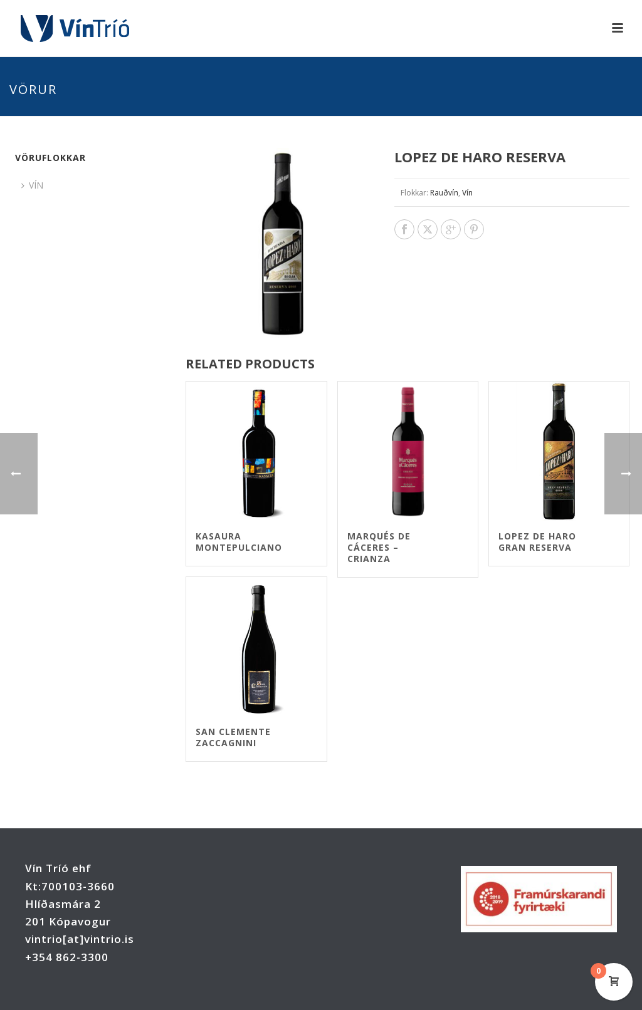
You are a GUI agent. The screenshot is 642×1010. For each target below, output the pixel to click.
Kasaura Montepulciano (239, 541)
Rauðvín (444, 192)
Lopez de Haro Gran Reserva (537, 541)
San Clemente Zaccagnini (233, 737)
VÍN (32, 185)
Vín (467, 192)
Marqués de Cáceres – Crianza (379, 547)
